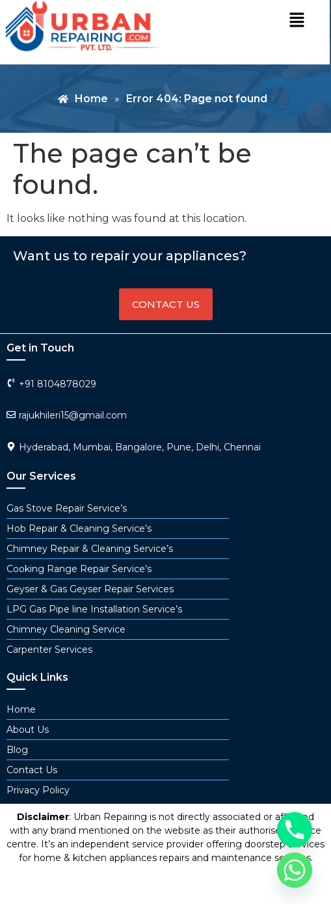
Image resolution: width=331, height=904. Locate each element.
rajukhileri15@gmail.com (73, 415)
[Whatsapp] (294, 870)
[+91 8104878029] (11, 382)
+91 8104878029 (57, 384)
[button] (297, 21)
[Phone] (294, 829)
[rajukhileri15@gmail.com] (11, 414)
